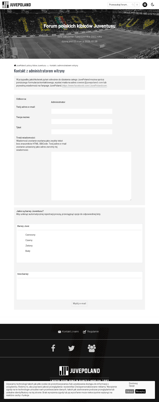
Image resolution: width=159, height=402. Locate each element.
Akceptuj (140, 391)
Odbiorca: (21, 99)
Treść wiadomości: (26, 137)
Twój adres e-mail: (25, 107)
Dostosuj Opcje (133, 384)
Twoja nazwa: (23, 117)
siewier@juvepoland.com (90, 82)
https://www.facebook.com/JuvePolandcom (84, 85)
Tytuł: (19, 127)
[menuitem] (68, 331)
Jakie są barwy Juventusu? (30, 211)
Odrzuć (129, 391)
